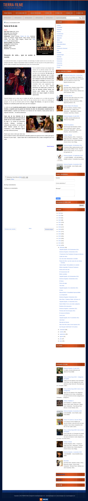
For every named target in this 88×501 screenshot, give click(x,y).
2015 (59, 236)
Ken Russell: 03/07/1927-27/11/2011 (68, 327)
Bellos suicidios (63, 274)
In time (61, 290)
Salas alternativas (61, 44)
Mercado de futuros (64, 322)
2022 (59, 220)
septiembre (63, 334)
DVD (58, 50)
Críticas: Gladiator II (69, 400)
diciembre (62, 247)
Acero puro (62, 315)
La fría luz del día (68, 95)
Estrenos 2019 (48, 13)
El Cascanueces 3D (64, 272)
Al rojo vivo (59, 65)
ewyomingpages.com (70, 495)
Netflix (58, 40)
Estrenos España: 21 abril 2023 (71, 116)
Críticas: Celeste (68, 135)
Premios (59, 31)
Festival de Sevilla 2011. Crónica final (73, 75)
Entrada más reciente (10, 229)
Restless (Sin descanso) (65, 306)
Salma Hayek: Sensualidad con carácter (69, 265)
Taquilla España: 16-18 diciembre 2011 (69, 276)
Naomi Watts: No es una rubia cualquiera (69, 304)
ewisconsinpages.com (61, 495)
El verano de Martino (64, 313)
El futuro (61, 281)
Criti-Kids (59, 56)
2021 (59, 222)
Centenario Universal (62, 48)
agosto (61, 336)
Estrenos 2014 (18, 17)
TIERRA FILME (13, 4)
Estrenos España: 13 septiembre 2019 (73, 155)
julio (61, 338)
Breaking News (60, 474)
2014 (59, 238)
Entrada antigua (49, 229)
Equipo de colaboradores (62, 17)
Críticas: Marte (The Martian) (71, 106)
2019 (59, 227)
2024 (59, 215)
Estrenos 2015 (7, 17)
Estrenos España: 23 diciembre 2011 (68, 251)
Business (59, 480)
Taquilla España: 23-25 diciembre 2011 (69, 249)
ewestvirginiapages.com (51, 495)
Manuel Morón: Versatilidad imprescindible (69, 292)
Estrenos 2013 (28, 17)
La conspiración (63, 294)
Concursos (59, 61)
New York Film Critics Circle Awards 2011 (69, 324)
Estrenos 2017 (69, 13)
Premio (58, 67)
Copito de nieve (63, 256)
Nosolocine (59, 59)
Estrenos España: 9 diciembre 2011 (68, 297)
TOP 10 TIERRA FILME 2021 (21, 13)
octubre (62, 331)
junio (61, 341)
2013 (59, 240)
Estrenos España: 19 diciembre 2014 (73, 145)
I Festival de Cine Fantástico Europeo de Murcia (71, 254)
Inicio (30, 228)
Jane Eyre (61, 320)
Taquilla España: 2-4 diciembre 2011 (68, 301)
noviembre (62, 329)
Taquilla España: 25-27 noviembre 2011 (69, 317)
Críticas (12, 179)
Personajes (59, 42)
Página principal (8, 13)
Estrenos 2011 (49, 17)
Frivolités (59, 52)
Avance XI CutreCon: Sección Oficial (73, 419)
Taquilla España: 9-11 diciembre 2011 (68, 288)
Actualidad (59, 27)
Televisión (59, 38)
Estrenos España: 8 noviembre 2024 (73, 164)
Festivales (59, 29)
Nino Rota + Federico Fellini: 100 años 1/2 (69, 299)
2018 (59, 229)
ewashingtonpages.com (40, 495)
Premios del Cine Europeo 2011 (67, 310)
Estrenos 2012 (39, 17)
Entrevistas (59, 35)
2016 (59, 233)
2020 (59, 224)
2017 (59, 231)
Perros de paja (63, 283)
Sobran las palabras (69, 125)
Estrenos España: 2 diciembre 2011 (68, 308)
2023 (59, 217)
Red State (66, 85)
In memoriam (60, 33)
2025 (59, 213)
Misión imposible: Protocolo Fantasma (68, 267)
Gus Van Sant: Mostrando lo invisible (68, 258)
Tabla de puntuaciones (35, 13)
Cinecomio (59, 63)
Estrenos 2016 (79, 13)
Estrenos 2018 (58, 13)
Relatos (59, 46)
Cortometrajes (60, 54)
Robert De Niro (24, 36)
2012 (59, 243)
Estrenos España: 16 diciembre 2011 (68, 278)
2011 (59, 245)
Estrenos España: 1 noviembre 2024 (73, 452)
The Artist (61, 285)
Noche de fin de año (64, 269)
